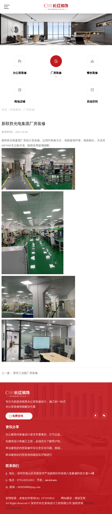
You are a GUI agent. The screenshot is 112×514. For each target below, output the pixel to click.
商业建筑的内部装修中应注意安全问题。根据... (34, 448)
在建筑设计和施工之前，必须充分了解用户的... (34, 441)
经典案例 (15, 107)
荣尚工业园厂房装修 (25, 373)
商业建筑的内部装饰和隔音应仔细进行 (29, 454)
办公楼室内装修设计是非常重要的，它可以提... (34, 434)
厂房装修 (29, 107)
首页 (4, 107)
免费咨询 (16, 416)
